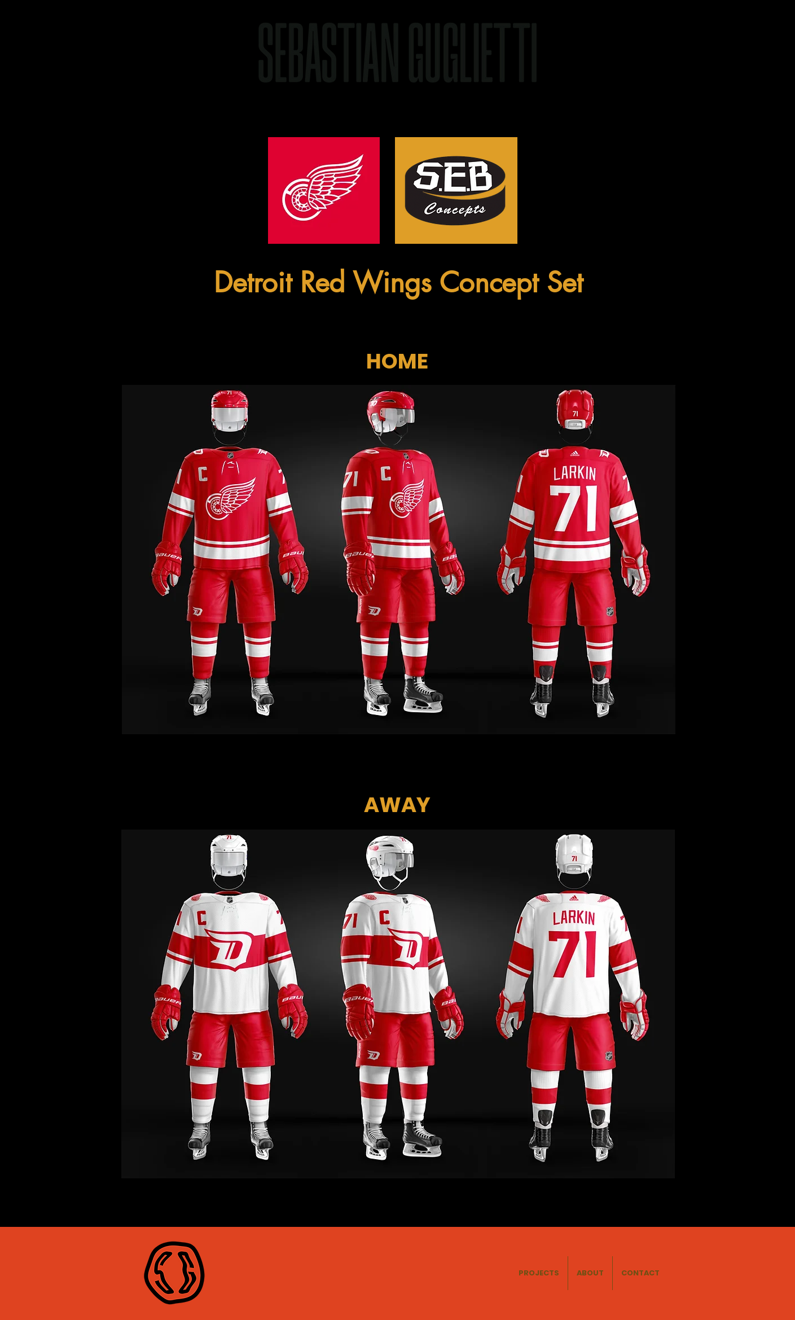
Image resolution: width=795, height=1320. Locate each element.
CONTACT (668, 54)
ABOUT (602, 54)
